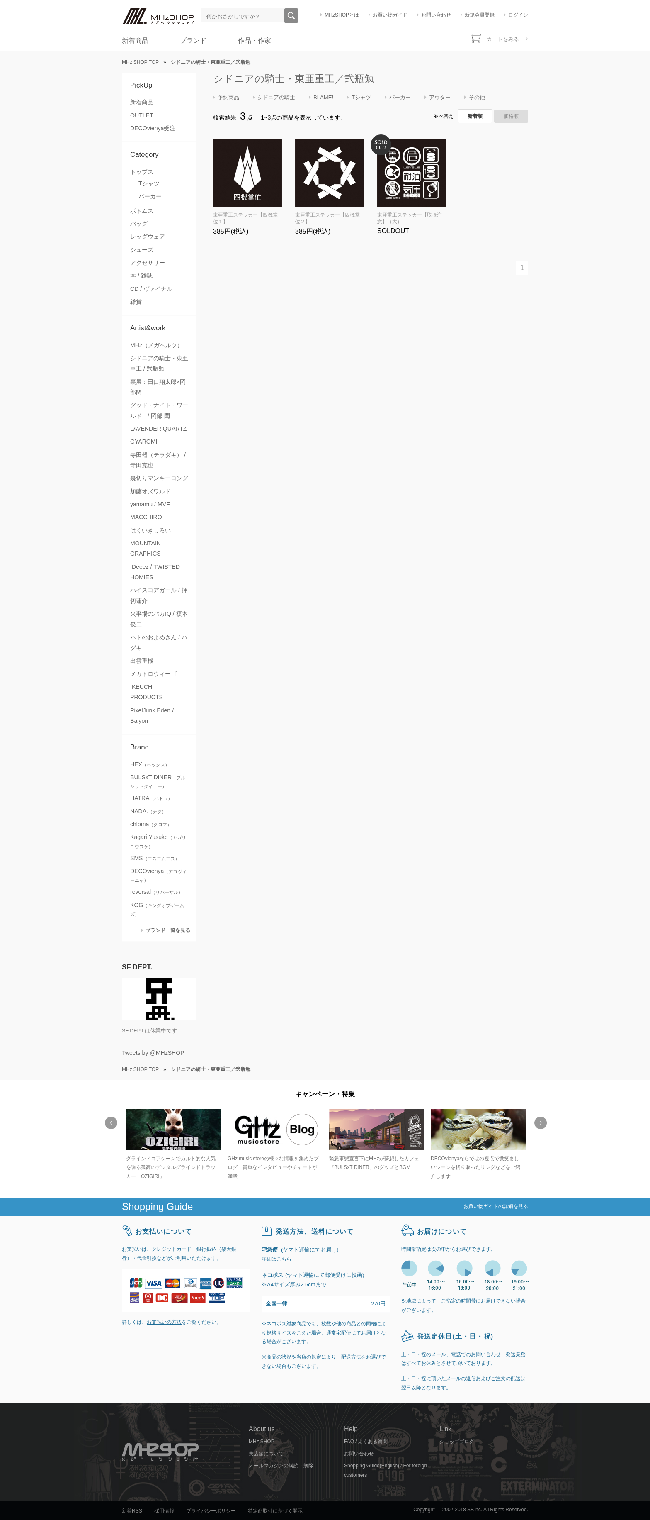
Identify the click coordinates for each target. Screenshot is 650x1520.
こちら (283, 1259)
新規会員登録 (480, 14)
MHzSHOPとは (342, 14)
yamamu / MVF (150, 504)
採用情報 (164, 1510)
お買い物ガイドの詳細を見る (495, 1206)
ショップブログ (456, 1441)
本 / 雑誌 (141, 275)
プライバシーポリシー (211, 1510)
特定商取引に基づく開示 (275, 1510)
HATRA (151, 798)
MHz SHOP (261, 1441)
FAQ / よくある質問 (366, 1441)
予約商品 (228, 97)
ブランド (193, 40)
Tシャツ (149, 183)
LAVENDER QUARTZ (158, 429)
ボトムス (141, 211)
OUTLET (141, 115)
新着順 (475, 116)
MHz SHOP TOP (140, 62)
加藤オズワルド (150, 491)
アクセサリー (147, 263)
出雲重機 (141, 661)
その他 (477, 97)
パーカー (150, 196)
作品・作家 (254, 40)
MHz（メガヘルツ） (156, 345)
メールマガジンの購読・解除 (281, 1465)
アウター (440, 97)
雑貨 (136, 302)
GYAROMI (143, 441)
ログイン (518, 14)
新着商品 (135, 40)
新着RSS (132, 1510)
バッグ (139, 224)
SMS (154, 858)
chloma (151, 824)
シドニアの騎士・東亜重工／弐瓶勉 (293, 78)
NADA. (148, 811)
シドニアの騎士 (276, 97)
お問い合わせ (436, 14)
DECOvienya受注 (152, 128)
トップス (141, 172)
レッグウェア (147, 236)
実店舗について (266, 1453)
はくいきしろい (150, 530)
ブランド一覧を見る (168, 930)
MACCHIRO (146, 517)
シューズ (141, 250)
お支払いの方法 (164, 1322)
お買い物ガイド (390, 14)
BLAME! (323, 97)
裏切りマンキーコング (159, 478)
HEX (150, 764)
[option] (172, 1145)
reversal (156, 892)
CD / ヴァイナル (151, 289)
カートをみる (503, 39)
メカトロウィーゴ (153, 674)
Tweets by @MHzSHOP (153, 1053)
